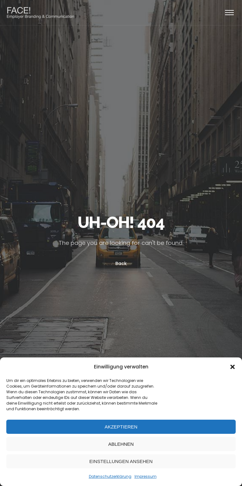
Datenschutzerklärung (110, 476)
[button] (232, 367)
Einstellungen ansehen (121, 461)
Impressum (146, 476)
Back (121, 263)
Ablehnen (121, 444)
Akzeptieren (121, 426)
